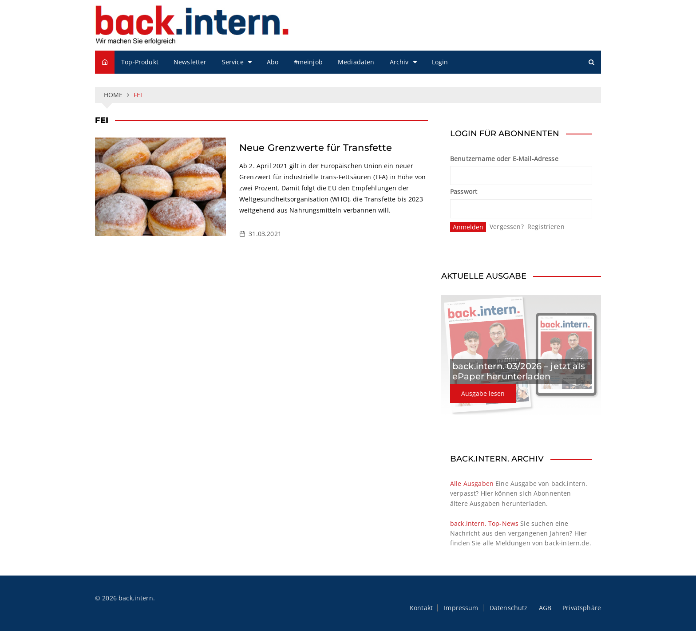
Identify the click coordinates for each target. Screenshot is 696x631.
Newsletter (190, 62)
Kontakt (421, 607)
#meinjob (308, 62)
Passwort (463, 191)
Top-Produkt (139, 62)
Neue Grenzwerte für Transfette (315, 147)
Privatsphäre (581, 607)
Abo (272, 62)
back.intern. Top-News (484, 523)
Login (440, 62)
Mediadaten (356, 62)
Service (233, 62)
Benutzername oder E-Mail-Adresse (504, 158)
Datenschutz (509, 607)
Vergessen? (507, 226)
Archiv (399, 62)
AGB (545, 607)
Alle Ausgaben (472, 483)
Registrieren (546, 226)
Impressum (461, 607)
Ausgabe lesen (483, 393)
